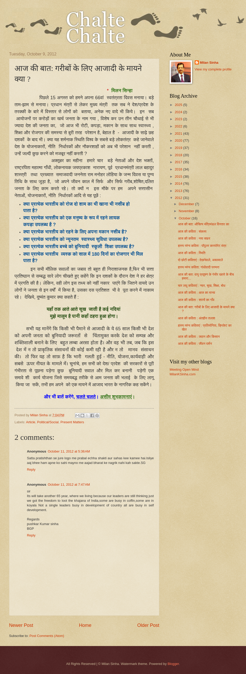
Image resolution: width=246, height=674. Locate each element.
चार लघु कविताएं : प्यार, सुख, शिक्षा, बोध (201, 286)
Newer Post (21, 625)
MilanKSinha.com (183, 374)
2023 (179, 119)
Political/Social (48, 422)
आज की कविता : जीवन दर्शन (195, 344)
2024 (179, 112)
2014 (179, 183)
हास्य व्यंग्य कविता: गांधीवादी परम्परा (198, 267)
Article (30, 422)
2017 (179, 162)
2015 (179, 176)
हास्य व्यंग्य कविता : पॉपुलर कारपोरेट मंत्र (202, 246)
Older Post (148, 625)
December (187, 204)
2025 (179, 105)
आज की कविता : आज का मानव (196, 293)
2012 (179, 198)
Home (85, 625)
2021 (179, 133)
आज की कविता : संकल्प (192, 231)
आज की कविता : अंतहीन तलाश (196, 318)
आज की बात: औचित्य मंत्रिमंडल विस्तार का (203, 224)
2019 (179, 148)
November (187, 211)
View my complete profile (213, 69)
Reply (31, 469)
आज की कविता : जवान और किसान (199, 337)
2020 (179, 140)
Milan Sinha (209, 62)
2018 (179, 155)
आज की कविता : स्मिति (191, 253)
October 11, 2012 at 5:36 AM (69, 451)
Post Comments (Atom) (47, 636)
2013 (179, 191)
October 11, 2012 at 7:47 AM (69, 484)
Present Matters (72, 422)
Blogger (173, 664)
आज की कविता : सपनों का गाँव (196, 300)
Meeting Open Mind (184, 369)
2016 (179, 169)
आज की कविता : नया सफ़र (194, 238)
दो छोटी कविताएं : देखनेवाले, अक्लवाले (200, 260)
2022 (179, 126)
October (185, 218)
